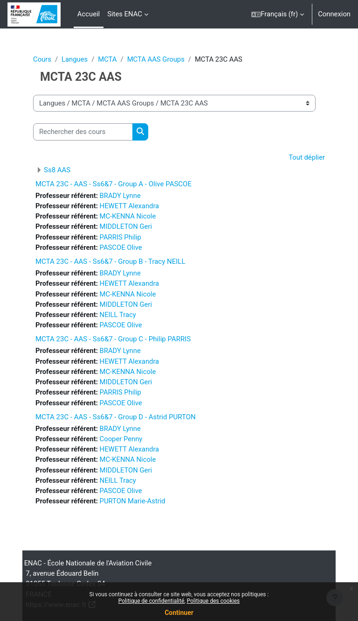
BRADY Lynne (120, 195)
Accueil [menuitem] (88, 14)
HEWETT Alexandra (129, 206)
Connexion (334, 14)
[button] (277, 14)
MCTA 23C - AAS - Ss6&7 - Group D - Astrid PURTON (115, 417)
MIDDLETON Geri (126, 226)
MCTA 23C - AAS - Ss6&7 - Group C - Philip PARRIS (113, 339)
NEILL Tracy (118, 314)
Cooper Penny (121, 439)
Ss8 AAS (57, 170)
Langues (75, 59)
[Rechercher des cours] (83, 131)
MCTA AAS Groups (156, 59)
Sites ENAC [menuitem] (124, 14)
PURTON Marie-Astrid (132, 501)
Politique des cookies (213, 601)
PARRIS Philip (120, 237)
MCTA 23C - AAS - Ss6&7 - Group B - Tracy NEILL (110, 261)
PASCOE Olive (121, 247)
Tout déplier (307, 157)
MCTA (107, 59)
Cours (42, 59)
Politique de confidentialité (151, 601)
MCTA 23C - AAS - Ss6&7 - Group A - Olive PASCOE (113, 184)
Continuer (179, 612)
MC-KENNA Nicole (128, 216)
